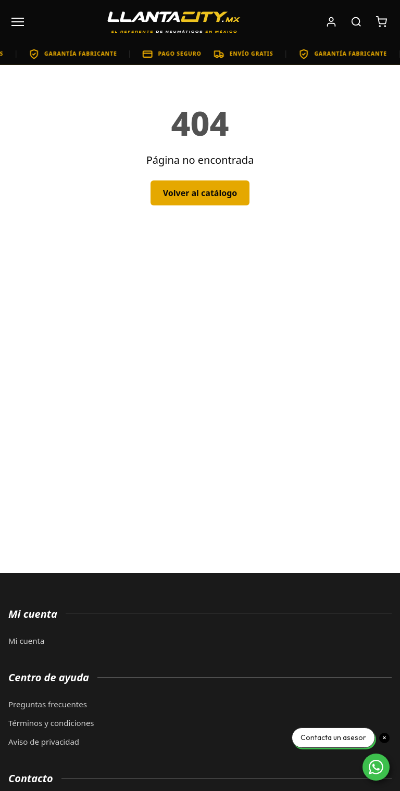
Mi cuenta (26, 641)
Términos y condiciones (51, 723)
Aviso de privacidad (43, 741)
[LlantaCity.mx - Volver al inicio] (174, 21)
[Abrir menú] (17, 22)
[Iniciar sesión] (331, 21)
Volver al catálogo (200, 193)
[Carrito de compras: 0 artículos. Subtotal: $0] (381, 21)
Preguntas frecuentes (47, 704)
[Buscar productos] (356, 21)
